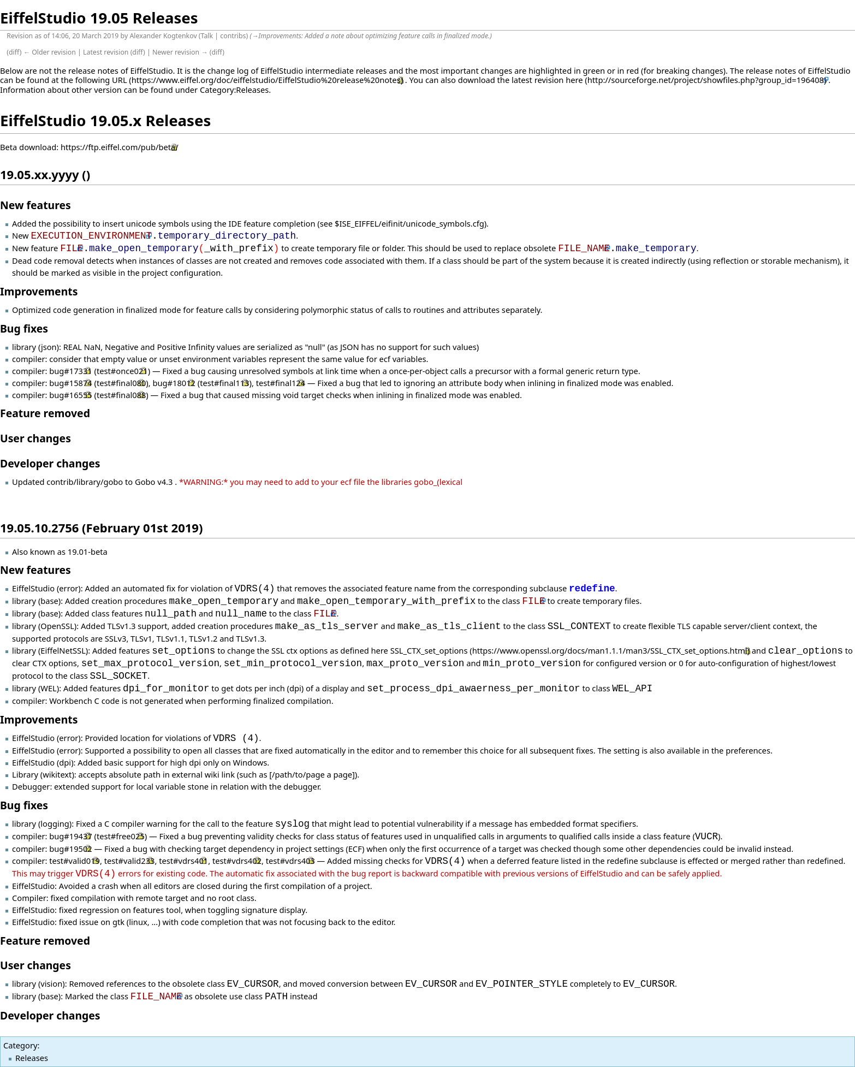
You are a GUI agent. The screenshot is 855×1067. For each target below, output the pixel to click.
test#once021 (122, 370)
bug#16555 (70, 394)
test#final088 (121, 394)
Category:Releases (234, 89)
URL (119, 79)
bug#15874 (70, 382)
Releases (31, 1057)
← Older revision (49, 52)
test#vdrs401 (183, 861)
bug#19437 (70, 836)
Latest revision (105, 52)
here (574, 79)
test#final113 (224, 382)
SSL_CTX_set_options (429, 650)
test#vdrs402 (237, 861)
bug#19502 (70, 848)
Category (20, 1045)
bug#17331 (70, 370)
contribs (233, 35)
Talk (207, 35)
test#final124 (280, 382)
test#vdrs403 (290, 861)
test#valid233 (129, 861)
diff (14, 52)
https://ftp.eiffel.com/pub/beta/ (120, 146)
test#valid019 (74, 861)
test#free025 (121, 836)
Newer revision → (180, 52)
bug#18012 (173, 382)
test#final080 (121, 382)
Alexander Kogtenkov (163, 35)
